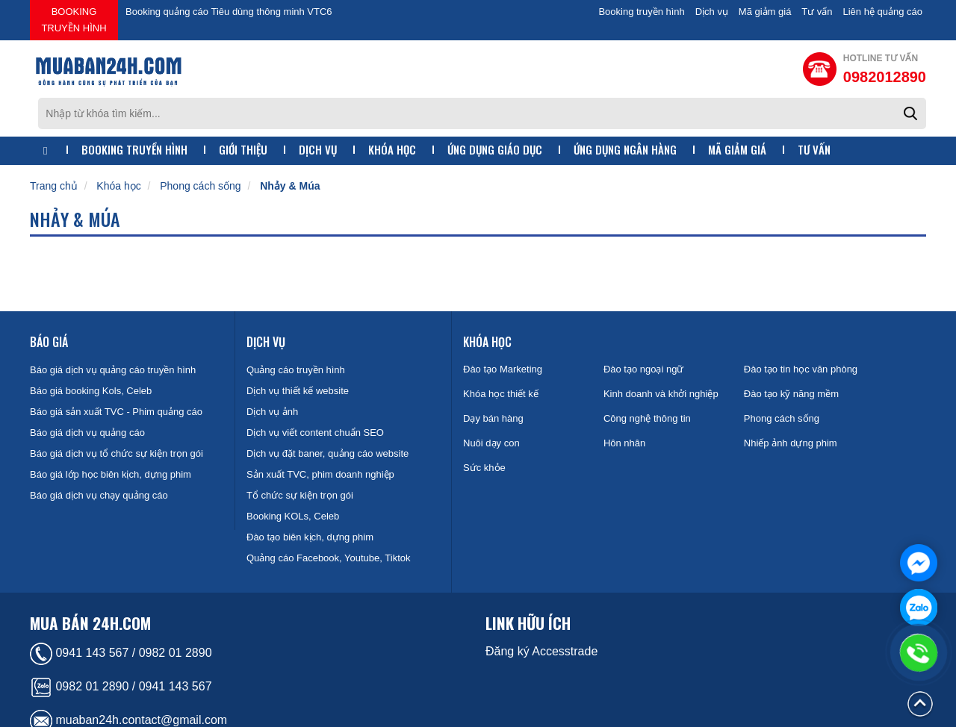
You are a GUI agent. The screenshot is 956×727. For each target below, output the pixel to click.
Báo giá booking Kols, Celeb (91, 352)
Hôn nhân (624, 404)
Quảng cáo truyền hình (295, 331)
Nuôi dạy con (491, 404)
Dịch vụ (711, 11)
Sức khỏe (484, 428)
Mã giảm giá (765, 11)
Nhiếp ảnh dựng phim (790, 404)
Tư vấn (816, 11)
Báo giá (49, 303)
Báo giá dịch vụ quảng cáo (87, 393)
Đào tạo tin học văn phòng (800, 330)
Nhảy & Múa (290, 147)
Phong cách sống (200, 147)
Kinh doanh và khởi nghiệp (660, 355)
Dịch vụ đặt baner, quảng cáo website (327, 414)
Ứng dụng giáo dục (494, 111)
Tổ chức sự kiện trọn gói (299, 456)
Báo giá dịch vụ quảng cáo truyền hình (113, 331)
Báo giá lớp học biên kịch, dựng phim (110, 435)
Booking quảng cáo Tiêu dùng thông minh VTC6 (228, 11)
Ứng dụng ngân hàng (625, 111)
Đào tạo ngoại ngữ (643, 330)
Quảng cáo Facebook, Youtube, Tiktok (328, 519)
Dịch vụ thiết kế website (297, 352)
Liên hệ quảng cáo (882, 11)
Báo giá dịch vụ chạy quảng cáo (99, 456)
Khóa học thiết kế (500, 355)
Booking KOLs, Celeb (292, 477)
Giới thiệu (243, 111)
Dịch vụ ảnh (272, 372)
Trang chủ (54, 147)
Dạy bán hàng (493, 379)
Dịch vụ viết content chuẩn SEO (315, 393)
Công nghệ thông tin (647, 379)
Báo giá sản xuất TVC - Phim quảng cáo (116, 372)
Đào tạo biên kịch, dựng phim (309, 498)
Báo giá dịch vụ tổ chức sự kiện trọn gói (116, 414)
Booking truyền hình (73, 20)
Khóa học (392, 111)
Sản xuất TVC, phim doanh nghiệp (320, 435)
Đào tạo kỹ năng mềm (791, 355)
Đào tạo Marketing (502, 330)
